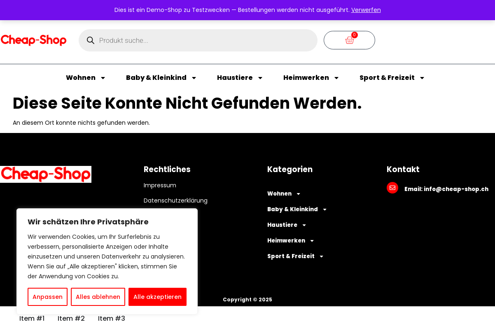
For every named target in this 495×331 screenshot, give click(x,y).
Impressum (160, 185)
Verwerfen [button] (366, 10)
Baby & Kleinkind (161, 77)
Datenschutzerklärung (176, 200)
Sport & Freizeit (392, 77)
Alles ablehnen (98, 297)
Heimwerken (311, 77)
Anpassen (48, 297)
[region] (107, 261)
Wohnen (86, 77)
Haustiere (240, 77)
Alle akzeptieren (157, 297)
